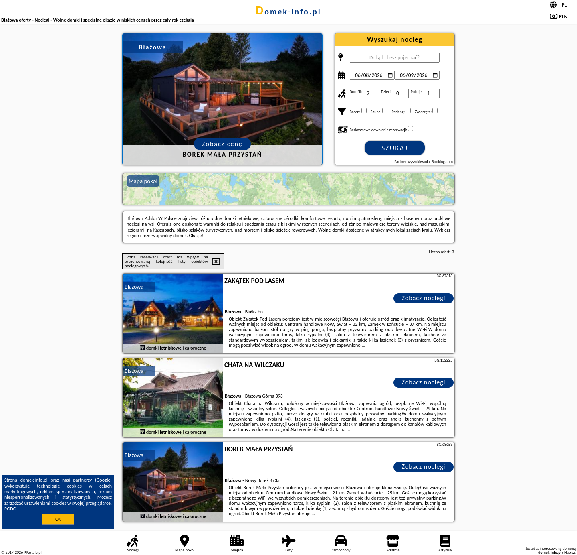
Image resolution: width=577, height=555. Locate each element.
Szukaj (394, 148)
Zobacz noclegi (424, 298)
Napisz (569, 552)
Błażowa (134, 286)
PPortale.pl (32, 552)
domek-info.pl (288, 11)
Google (104, 480)
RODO (10, 509)
